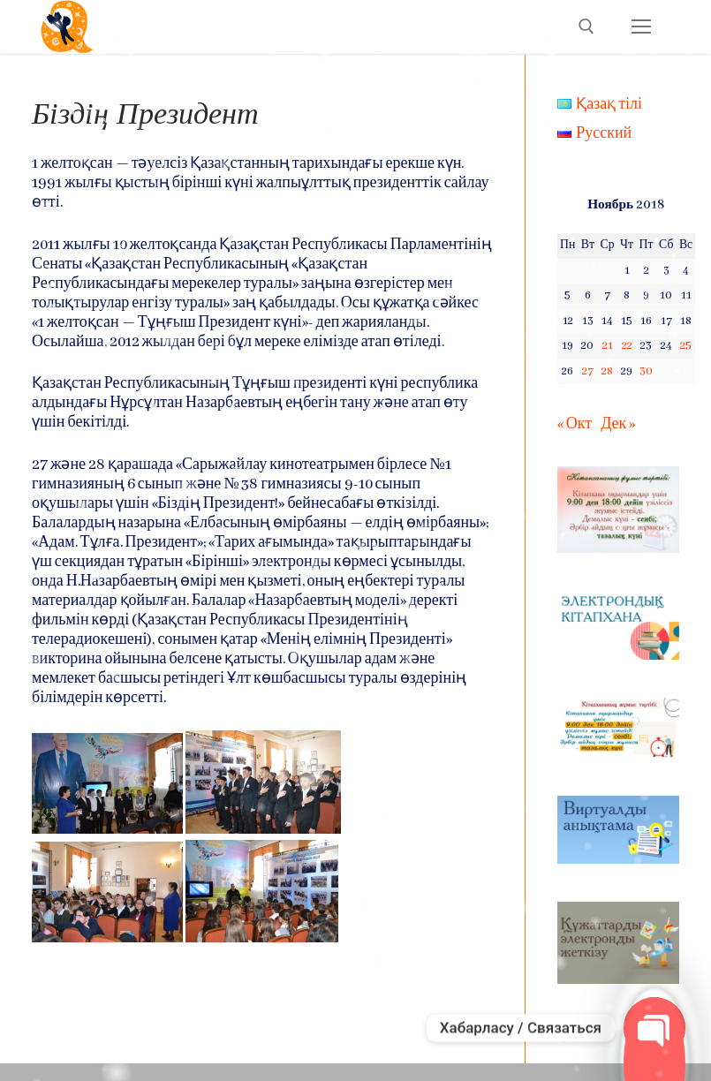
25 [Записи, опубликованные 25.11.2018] (686, 345)
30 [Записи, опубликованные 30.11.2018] (646, 371)
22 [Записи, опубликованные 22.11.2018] (627, 345)
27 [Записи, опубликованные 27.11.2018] (588, 371)
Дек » (618, 424)
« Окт (574, 424)
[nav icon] (640, 27)
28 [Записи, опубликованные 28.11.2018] (607, 371)
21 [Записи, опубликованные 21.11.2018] (607, 345)
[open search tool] (586, 26)
